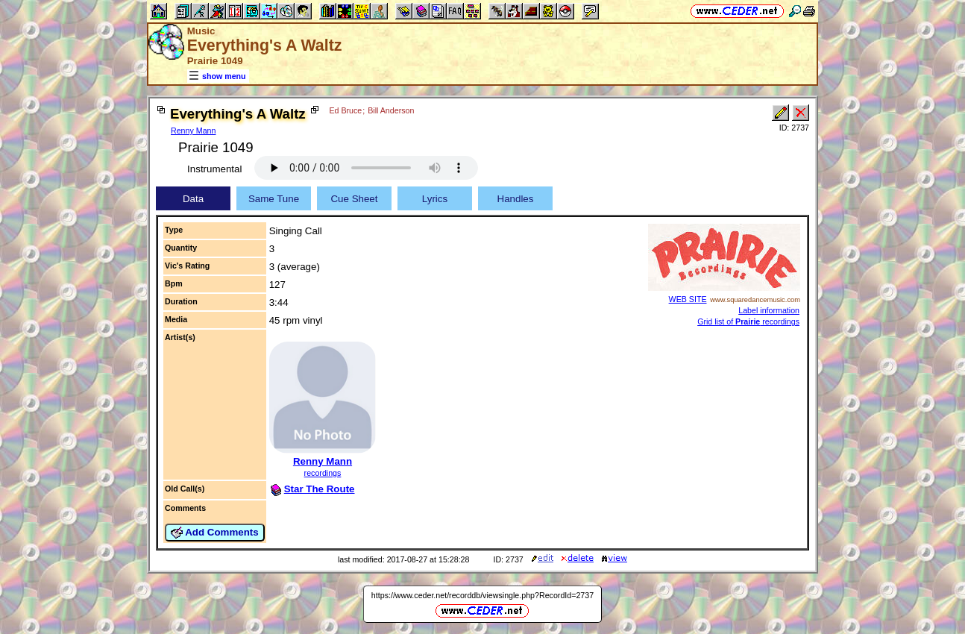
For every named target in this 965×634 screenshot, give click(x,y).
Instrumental (214, 169)
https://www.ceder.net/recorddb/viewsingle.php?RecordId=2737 (482, 595)
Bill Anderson (391, 110)
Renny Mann (193, 130)
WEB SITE (688, 299)
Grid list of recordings (748, 321)
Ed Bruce (345, 110)
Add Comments (215, 533)
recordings (323, 472)
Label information (768, 310)
